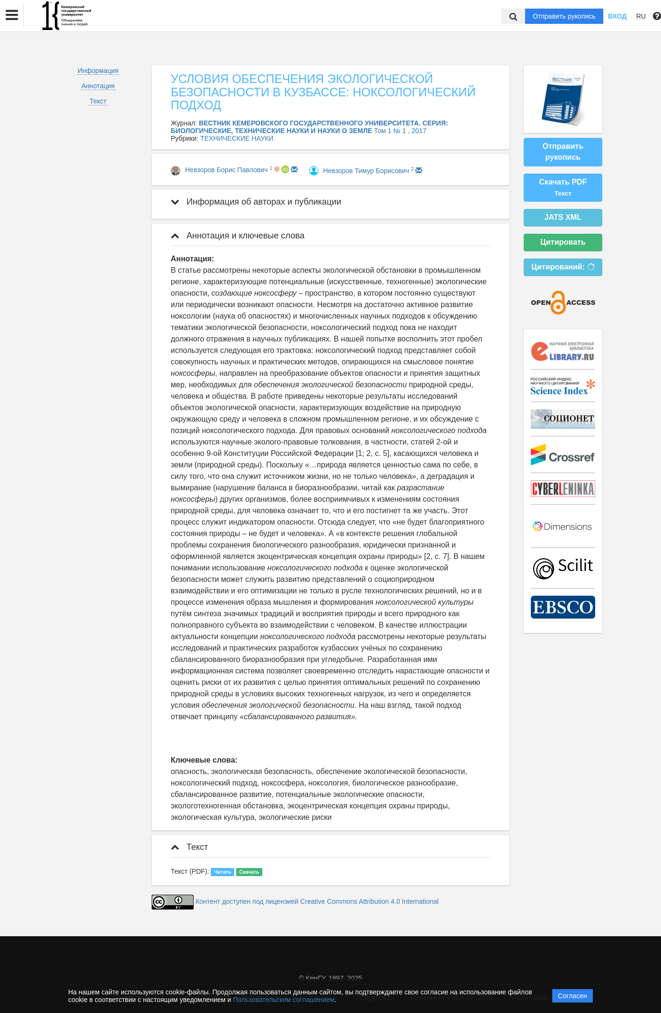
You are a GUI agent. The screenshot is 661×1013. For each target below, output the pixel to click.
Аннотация (98, 86)
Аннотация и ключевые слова (237, 235)
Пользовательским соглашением (284, 999)
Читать (222, 872)
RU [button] (641, 16)
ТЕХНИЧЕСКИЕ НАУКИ (237, 138)
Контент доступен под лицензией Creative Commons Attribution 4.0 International (317, 901)
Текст (98, 101)
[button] (12, 15)
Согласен (572, 996)
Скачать (249, 872)
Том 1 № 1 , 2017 (400, 130)
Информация (98, 70)
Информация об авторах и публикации (256, 202)
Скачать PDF (563, 187)
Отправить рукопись (564, 16)
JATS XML (563, 217)
